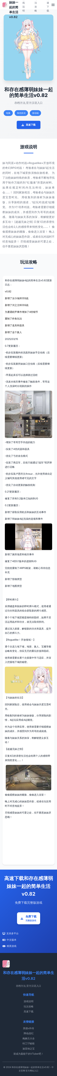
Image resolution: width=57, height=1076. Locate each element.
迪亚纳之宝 (28, 1048)
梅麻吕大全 (28, 1038)
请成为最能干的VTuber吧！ (28, 1053)
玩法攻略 (28, 1006)
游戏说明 (28, 1001)
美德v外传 (28, 1028)
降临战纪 (28, 1033)
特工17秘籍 (28, 1043)
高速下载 (29, 124)
